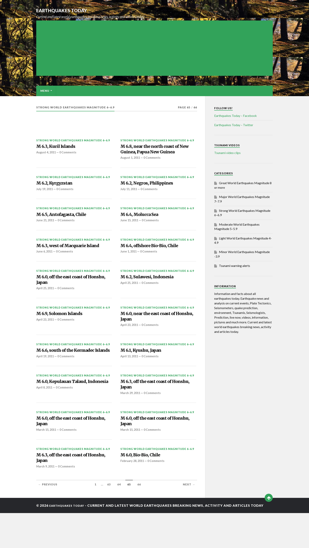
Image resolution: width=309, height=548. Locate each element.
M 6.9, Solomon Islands (63, 330)
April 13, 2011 (130, 376)
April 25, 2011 (45, 304)
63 (109, 519)
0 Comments (70, 153)
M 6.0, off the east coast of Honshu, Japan (67, 294)
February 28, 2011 (133, 494)
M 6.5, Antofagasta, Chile (66, 226)
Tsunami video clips (227, 153)
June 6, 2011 (45, 265)
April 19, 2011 (45, 383)
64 (119, 519)
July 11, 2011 (129, 200)
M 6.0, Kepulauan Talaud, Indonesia (66, 412)
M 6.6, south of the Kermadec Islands (71, 373)
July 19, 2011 (45, 200)
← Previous (47, 519)
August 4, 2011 (46, 153)
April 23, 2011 (45, 337)
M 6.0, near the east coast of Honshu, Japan (153, 333)
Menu (44, 90)
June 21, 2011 (45, 232)
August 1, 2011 (130, 167)
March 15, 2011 (47, 462)
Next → (189, 519)
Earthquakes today (67, 10)
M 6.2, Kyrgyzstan (58, 193)
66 (139, 519)
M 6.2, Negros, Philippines (151, 193)
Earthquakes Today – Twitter (233, 125)
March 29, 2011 (131, 422)
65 (129, 519)
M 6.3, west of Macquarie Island (74, 258)
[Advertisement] (154, 48)
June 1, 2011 (129, 265)
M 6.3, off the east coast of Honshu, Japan (151, 412)
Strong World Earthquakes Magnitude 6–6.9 (73, 140)
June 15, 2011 (130, 232)
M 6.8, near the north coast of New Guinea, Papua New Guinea (155, 154)
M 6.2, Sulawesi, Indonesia (152, 291)
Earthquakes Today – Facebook (235, 115)
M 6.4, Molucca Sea (143, 226)
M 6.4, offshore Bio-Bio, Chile (155, 258)
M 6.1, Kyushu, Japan (144, 370)
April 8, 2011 (45, 422)
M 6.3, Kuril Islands (59, 147)
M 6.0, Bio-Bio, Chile (144, 488)
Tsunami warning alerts (234, 265)
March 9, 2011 (46, 501)
